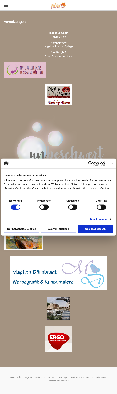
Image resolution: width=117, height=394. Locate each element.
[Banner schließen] (112, 163)
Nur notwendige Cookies (21, 228)
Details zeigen (98, 219)
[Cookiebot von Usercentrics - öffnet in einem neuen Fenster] (90, 163)
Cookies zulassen (95, 228)
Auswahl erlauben (58, 228)
